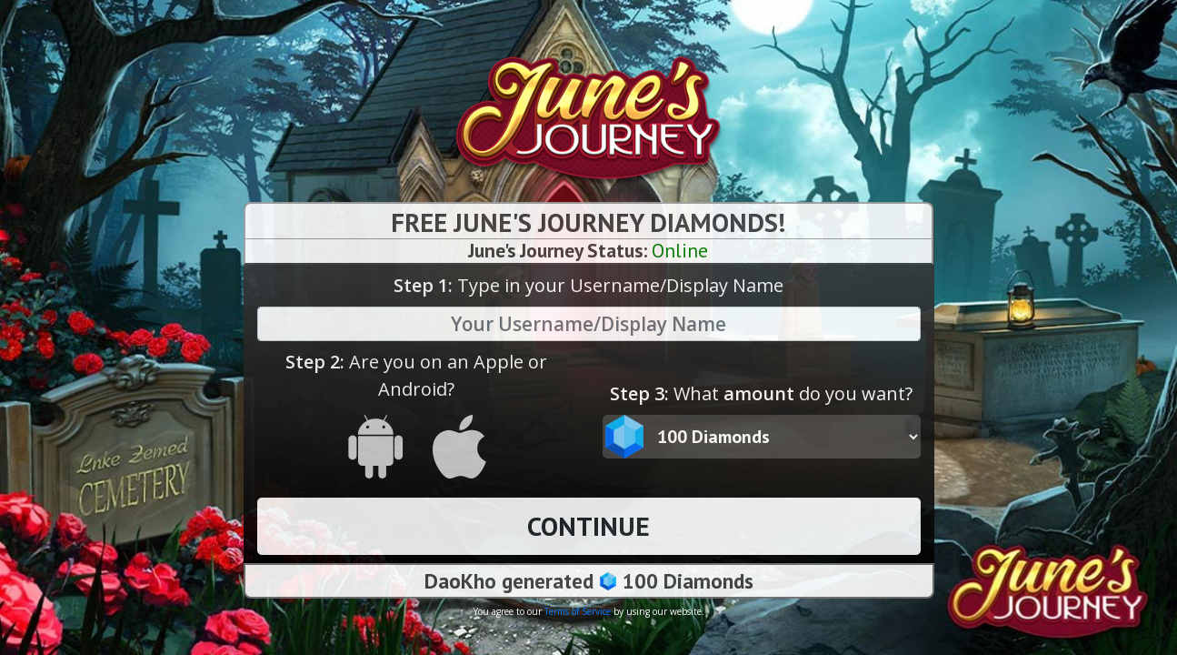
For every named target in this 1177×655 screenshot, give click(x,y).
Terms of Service (577, 611)
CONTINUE (588, 526)
